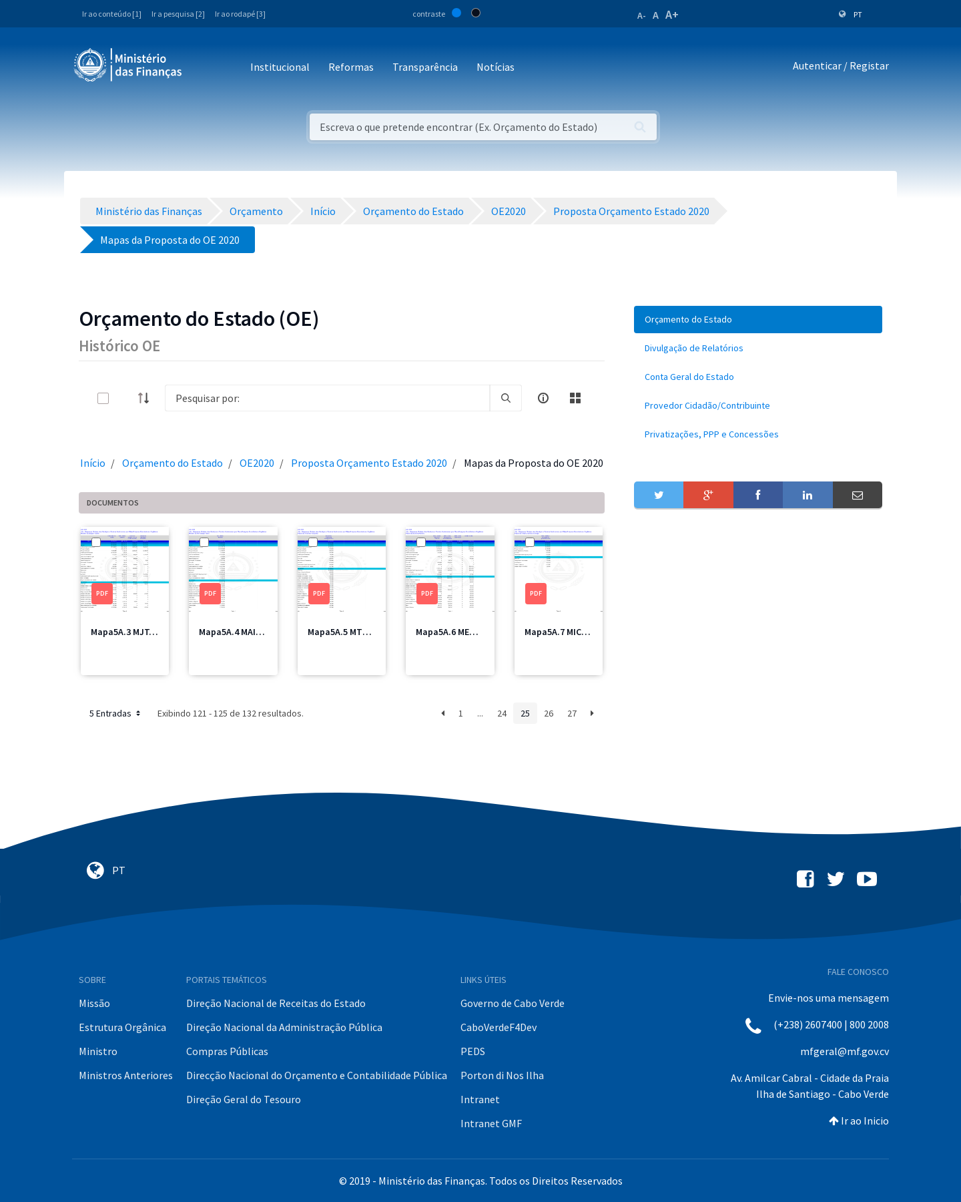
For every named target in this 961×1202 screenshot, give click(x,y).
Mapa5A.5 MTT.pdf (346, 632)
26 (548, 713)
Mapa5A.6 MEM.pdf (454, 632)
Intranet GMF (491, 1123)
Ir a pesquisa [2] (178, 14)
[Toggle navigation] (203, 68)
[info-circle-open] (543, 398)
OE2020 (257, 462)
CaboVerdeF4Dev (498, 1027)
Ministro (98, 1051)
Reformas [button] (351, 66)
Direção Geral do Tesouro (243, 1099)
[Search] (327, 398)
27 (572, 713)
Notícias (495, 66)
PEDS (472, 1051)
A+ (672, 14)
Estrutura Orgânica (122, 1027)
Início (92, 462)
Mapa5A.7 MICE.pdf (564, 632)
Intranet (480, 1099)
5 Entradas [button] (116, 713)
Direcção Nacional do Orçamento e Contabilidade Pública (316, 1075)
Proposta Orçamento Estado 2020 (369, 462)
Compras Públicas (227, 1051)
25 (525, 713)
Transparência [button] (425, 66)
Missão (94, 1003)
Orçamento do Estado (172, 462)
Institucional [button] (280, 66)
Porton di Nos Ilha (502, 1075)
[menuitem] (758, 319)
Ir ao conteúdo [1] (111, 14)
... (480, 713)
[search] (506, 398)
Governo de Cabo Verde (512, 1003)
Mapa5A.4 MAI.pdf (236, 632)
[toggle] (124, 398)
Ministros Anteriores (126, 1075)
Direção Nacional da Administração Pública (284, 1027)
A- (641, 15)
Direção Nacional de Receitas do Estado (276, 1003)
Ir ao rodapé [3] (240, 14)
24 (502, 713)
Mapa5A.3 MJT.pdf (128, 632)
